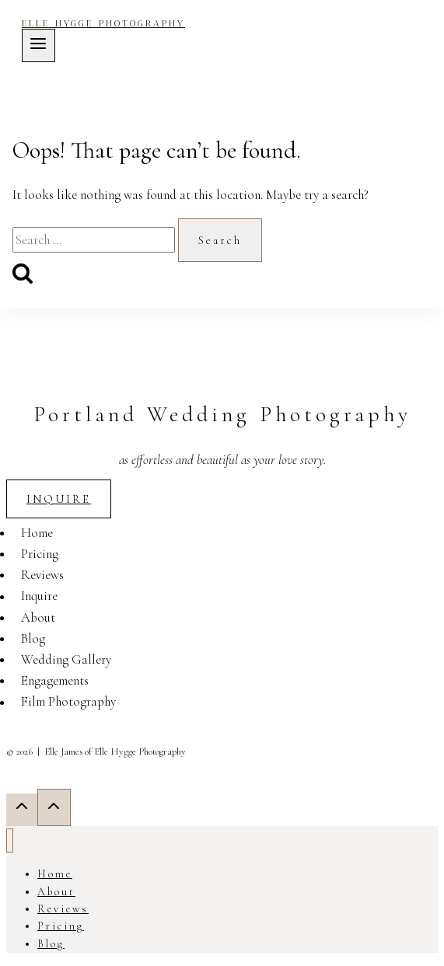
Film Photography (68, 702)
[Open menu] (38, 45)
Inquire (39, 596)
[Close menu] (9, 840)
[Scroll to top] (21, 809)
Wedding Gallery (66, 659)
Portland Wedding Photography (222, 414)
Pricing (39, 554)
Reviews (42, 575)
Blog (33, 638)
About (38, 617)
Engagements (55, 680)
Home (37, 533)
